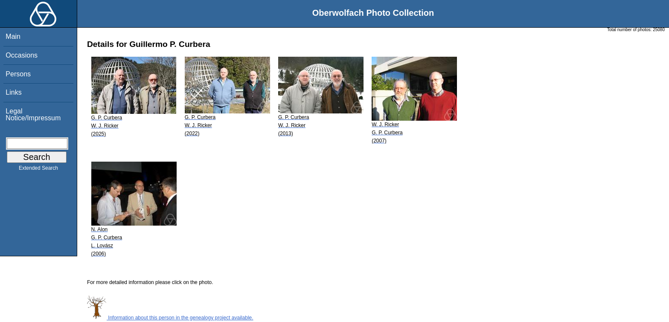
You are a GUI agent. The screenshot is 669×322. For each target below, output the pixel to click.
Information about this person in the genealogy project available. (170, 318)
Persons (18, 74)
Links (13, 92)
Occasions (22, 55)
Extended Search (38, 169)
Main (13, 36)
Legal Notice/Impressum (33, 114)
